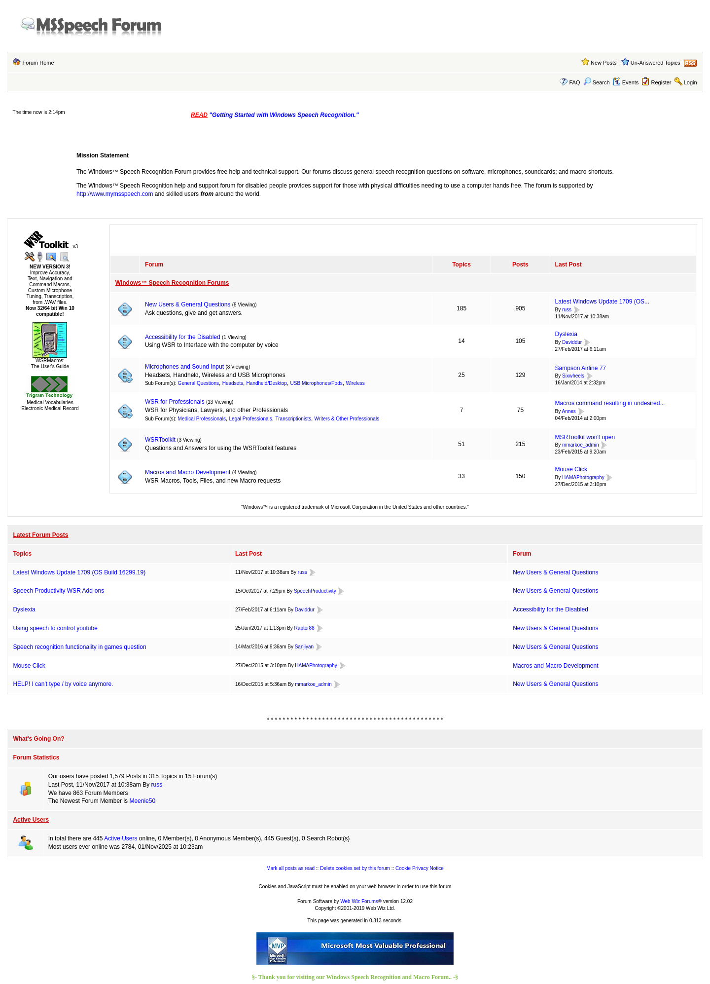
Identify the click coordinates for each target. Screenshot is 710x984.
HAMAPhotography (583, 477)
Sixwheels (573, 376)
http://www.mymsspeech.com (114, 193)
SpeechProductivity (315, 591)
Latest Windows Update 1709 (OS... (602, 301)
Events (626, 82)
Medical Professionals (202, 418)
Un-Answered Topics (655, 63)
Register (661, 82)
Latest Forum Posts (40, 534)
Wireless (355, 383)
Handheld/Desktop (267, 383)
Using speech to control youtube (55, 628)
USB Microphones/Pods (316, 383)
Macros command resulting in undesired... (610, 403)
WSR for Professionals (175, 401)
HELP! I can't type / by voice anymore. (63, 684)
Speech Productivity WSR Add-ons (58, 590)
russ (566, 309)
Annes (569, 411)
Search (596, 82)
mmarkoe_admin (580, 445)
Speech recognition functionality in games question (79, 646)
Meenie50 (142, 800)
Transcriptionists (293, 418)
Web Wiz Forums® (361, 901)
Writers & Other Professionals (347, 418)
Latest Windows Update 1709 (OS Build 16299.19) (79, 572)
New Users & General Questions (187, 304)
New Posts (604, 63)
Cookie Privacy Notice (419, 868)
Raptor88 (304, 628)
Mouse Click (571, 469)
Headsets (232, 383)
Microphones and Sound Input (184, 366)
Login (690, 82)
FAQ (574, 82)
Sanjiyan (304, 646)
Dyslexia (566, 334)
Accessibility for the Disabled (182, 337)
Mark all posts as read (290, 868)
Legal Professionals (250, 418)
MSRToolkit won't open (585, 437)
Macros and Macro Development (187, 472)
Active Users (31, 819)
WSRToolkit (160, 439)
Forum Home (38, 63)
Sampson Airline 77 (580, 368)
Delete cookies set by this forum (355, 868)
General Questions (198, 383)
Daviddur (572, 342)
